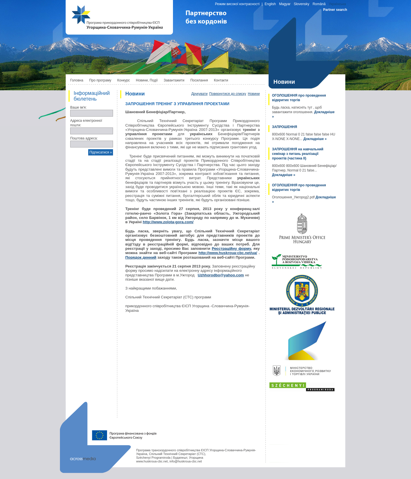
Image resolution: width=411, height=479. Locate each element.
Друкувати (199, 94)
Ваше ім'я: (78, 107)
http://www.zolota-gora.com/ (168, 222)
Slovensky (301, 4)
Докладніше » (315, 139)
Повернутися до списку (227, 94)
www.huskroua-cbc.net (152, 461)
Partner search (335, 10)
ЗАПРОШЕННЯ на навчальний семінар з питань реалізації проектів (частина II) (297, 153)
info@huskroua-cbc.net (186, 461)
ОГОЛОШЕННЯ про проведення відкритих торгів (299, 97)
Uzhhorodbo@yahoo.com (221, 275)
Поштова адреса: (84, 138)
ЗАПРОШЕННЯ (284, 127)
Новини (254, 94)
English (270, 4)
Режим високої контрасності (237, 4)
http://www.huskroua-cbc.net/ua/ (227, 253)
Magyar (285, 4)
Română (319, 4)
